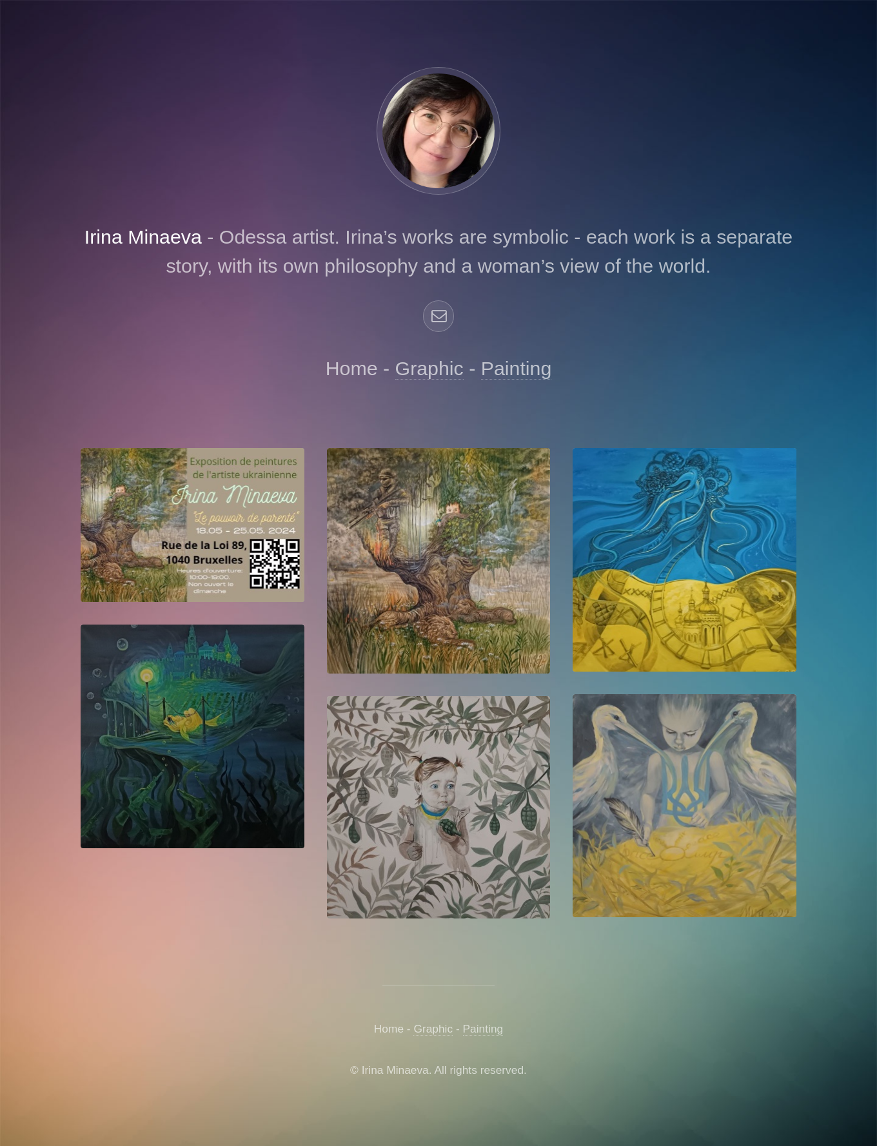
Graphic (429, 368)
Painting (516, 368)
